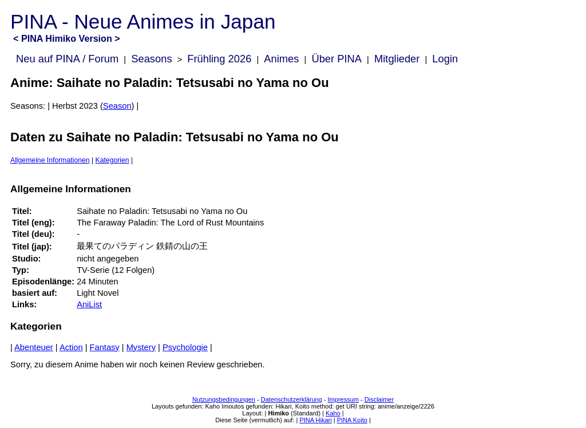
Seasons (151, 59)
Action (71, 347)
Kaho (333, 413)
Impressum (343, 399)
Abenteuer (33, 347)
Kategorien (112, 160)
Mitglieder (396, 59)
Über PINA (336, 59)
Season (117, 105)
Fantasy (105, 347)
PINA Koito (352, 420)
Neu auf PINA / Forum (67, 59)
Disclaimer (379, 399)
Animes (281, 59)
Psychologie (185, 347)
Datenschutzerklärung (291, 399)
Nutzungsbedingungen (223, 399)
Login (445, 59)
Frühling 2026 (219, 59)
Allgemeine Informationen (50, 160)
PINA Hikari (315, 420)
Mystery (141, 347)
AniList (89, 304)
